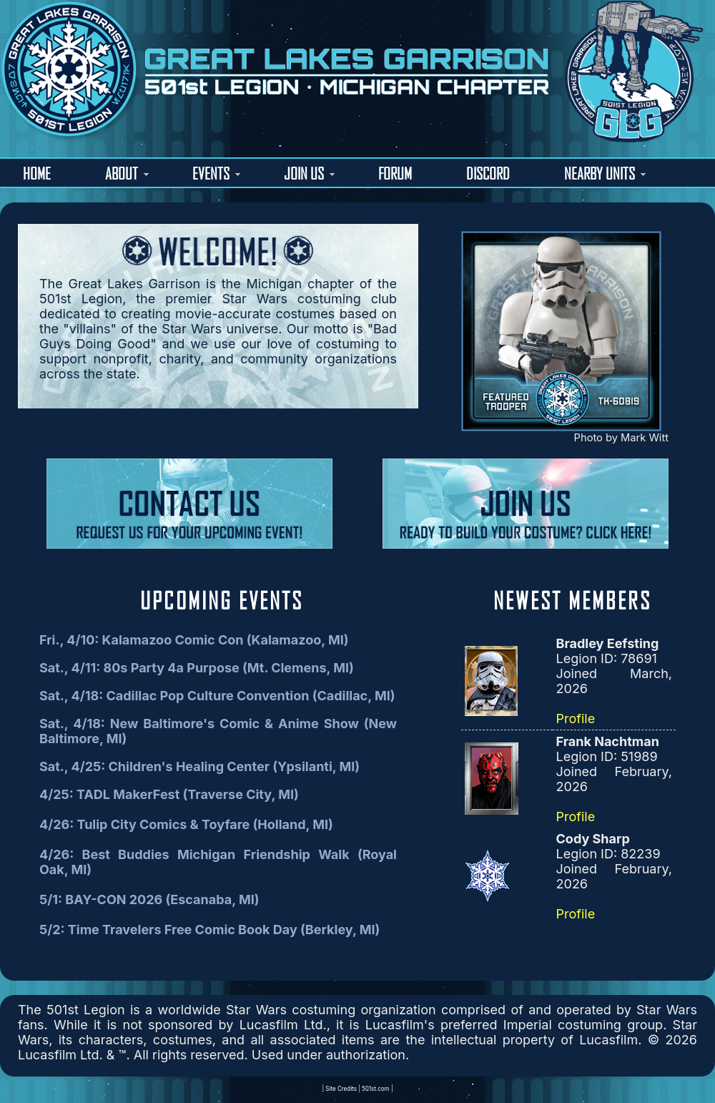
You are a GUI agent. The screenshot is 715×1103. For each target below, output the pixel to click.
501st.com (376, 1088)
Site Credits (341, 1088)
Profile (576, 718)
